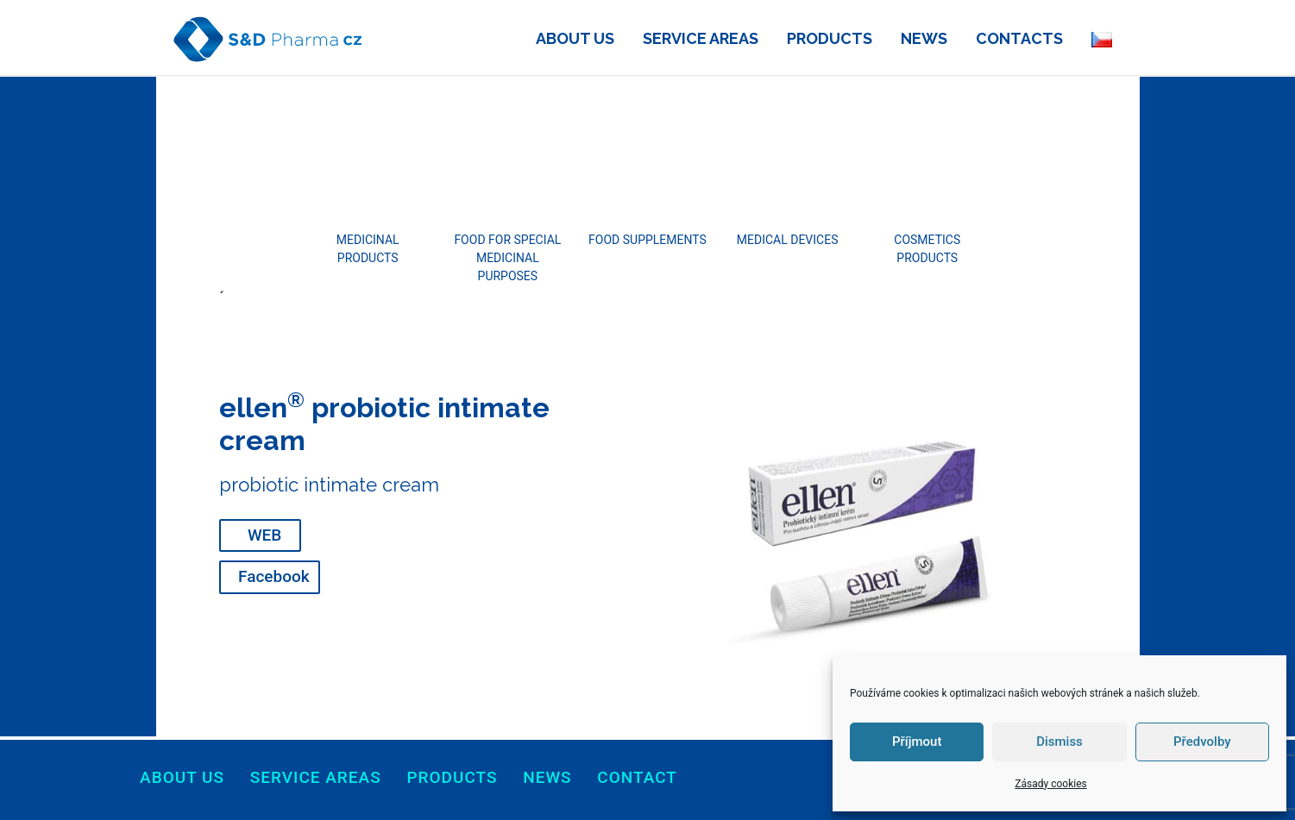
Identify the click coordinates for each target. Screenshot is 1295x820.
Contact (637, 777)
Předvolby (1202, 741)
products (451, 777)
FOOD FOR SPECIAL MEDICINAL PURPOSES (507, 258)
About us (182, 777)
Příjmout (916, 741)
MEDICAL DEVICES (788, 240)
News (547, 777)
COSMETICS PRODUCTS (927, 249)
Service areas (315, 777)
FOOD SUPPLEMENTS (647, 240)
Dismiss (1059, 741)
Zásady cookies (1050, 784)
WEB (264, 535)
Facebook (274, 576)
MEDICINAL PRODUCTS (367, 249)
